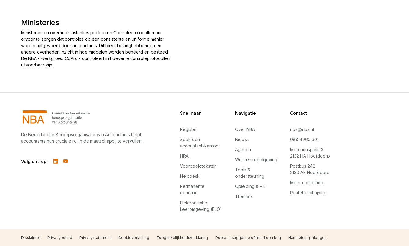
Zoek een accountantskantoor (200, 142)
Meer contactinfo (307, 182)
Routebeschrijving (308, 192)
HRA (184, 155)
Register (188, 129)
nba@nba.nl (302, 129)
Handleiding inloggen (307, 237)
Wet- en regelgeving (256, 159)
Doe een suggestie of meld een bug (248, 237)
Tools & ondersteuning (249, 173)
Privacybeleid (59, 237)
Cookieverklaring (133, 237)
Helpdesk (190, 176)
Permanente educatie (192, 189)
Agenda (243, 149)
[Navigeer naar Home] (86, 117)
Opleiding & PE (250, 186)
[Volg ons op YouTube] (65, 161)
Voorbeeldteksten (198, 166)
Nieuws (242, 139)
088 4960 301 (304, 139)
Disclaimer (30, 237)
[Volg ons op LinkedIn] (56, 161)
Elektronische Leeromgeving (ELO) (201, 206)
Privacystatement (95, 237)
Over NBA (245, 129)
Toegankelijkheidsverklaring (182, 237)
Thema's (244, 196)
